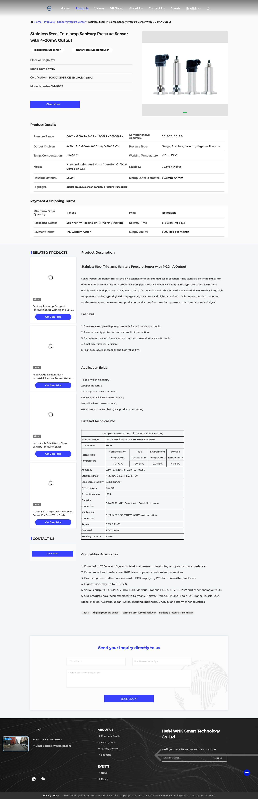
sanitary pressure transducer (139, 612)
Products (82, 8)
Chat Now (55, 104)
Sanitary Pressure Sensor (71, 21)
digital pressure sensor (106, 612)
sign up (217, 757)
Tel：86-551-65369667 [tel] (47, 739)
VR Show (116, 8)
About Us (136, 8)
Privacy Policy (51, 795)
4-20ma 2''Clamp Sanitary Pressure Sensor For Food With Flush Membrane (53, 515)
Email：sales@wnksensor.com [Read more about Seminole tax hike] (52, 745)
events (175, 8)
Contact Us (157, 8)
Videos (99, 8)
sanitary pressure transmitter (176, 612)
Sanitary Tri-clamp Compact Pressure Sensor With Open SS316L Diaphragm (53, 310)
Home (65, 8)
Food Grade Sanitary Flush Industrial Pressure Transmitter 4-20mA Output (52, 378)
